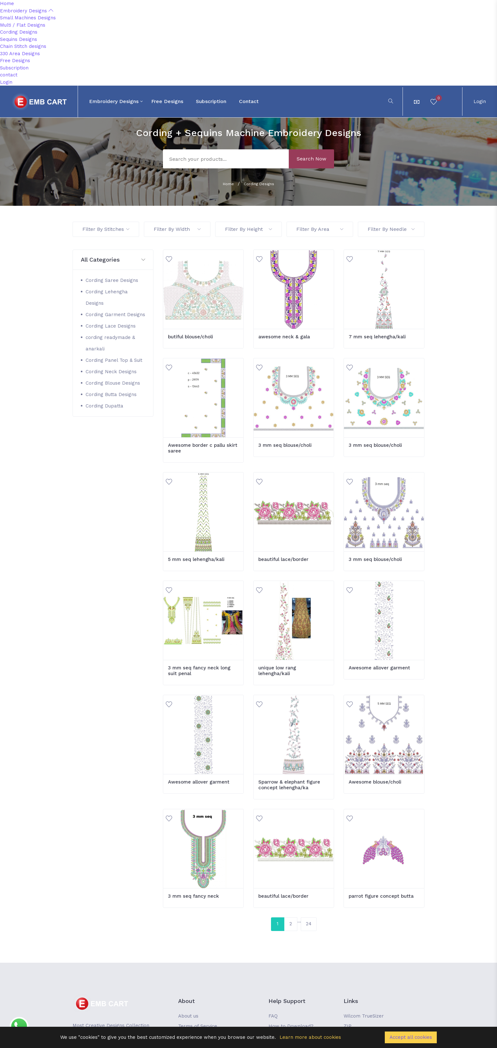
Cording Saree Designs (112, 280)
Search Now (311, 159)
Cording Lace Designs (111, 326)
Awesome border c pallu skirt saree (202, 448)
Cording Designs (18, 32)
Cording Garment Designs (115, 314)
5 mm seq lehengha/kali (196, 559)
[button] (113, 260)
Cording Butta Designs (111, 394)
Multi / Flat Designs (22, 25)
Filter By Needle (391, 229)
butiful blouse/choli (190, 337)
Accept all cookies (411, 1037)
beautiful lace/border (283, 559)
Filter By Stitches (105, 229)
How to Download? (290, 1026)
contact (8, 75)
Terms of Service (197, 1026)
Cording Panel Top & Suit (114, 360)
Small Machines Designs (28, 18)
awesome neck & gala (284, 337)
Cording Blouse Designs (113, 383)
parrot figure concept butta (381, 896)
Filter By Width (177, 229)
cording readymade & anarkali (110, 343)
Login (6, 82)
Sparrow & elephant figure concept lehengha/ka (289, 785)
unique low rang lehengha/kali (277, 670)
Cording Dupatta (104, 406)
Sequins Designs (18, 39)
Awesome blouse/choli (375, 782)
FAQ (273, 1016)
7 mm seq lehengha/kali (377, 337)
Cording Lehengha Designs (107, 297)
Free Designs (15, 60)
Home (7, 3)
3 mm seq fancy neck (193, 896)
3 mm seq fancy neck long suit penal (199, 670)
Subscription (14, 68)
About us (188, 1016)
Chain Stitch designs (23, 46)
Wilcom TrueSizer (364, 1016)
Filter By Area (319, 229)
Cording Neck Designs (111, 371)
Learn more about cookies (310, 1037)
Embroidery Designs (26, 11)
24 (309, 924)
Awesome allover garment (379, 668)
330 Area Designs (20, 53)
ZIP (348, 1026)
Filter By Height (248, 229)
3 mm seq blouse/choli (285, 445)
